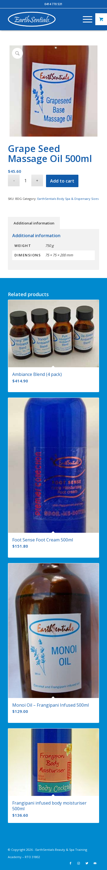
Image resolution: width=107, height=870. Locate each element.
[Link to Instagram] (79, 863)
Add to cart (62, 181)
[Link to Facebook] (70, 863)
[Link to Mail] (95, 863)
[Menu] (84, 19)
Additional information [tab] (34, 223)
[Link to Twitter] (87, 863)
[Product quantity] (25, 180)
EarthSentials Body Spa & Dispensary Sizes (68, 199)
